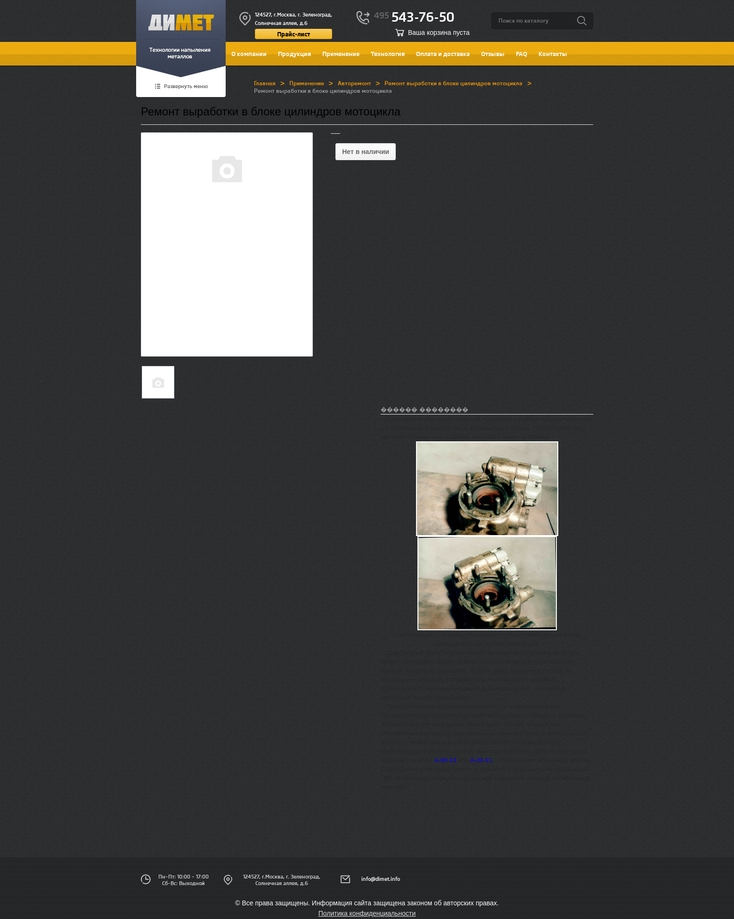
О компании (249, 53)
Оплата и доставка (443, 53)
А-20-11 (481, 760)
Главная (265, 83)
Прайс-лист (293, 34)
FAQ (521, 53)
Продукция (294, 53)
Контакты (552, 53)
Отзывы (493, 53)
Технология (388, 53)
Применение (340, 53)
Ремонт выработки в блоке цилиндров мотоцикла (453, 83)
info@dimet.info (380, 879)
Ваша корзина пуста (439, 32)
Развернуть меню (186, 86)
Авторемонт (354, 83)
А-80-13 (445, 760)
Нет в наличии (365, 151)
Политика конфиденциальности (367, 913)
